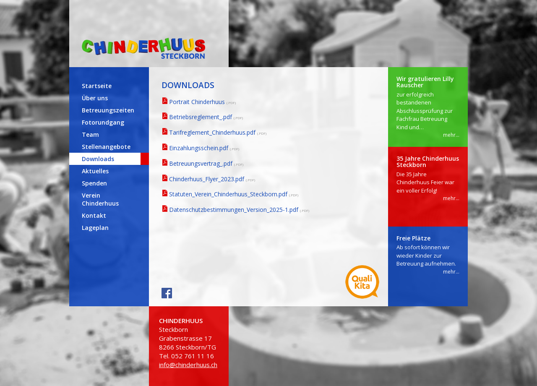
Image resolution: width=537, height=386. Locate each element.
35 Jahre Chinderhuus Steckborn (427, 161)
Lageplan (95, 228)
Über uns (95, 98)
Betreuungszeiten (108, 110)
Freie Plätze (413, 238)
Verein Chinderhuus (100, 199)
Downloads (98, 159)
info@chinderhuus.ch (188, 364)
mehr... (451, 134)
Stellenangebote (106, 147)
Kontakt (94, 215)
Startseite (97, 86)
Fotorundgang (103, 122)
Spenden (94, 183)
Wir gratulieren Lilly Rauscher (425, 82)
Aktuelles (95, 171)
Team (90, 134)
